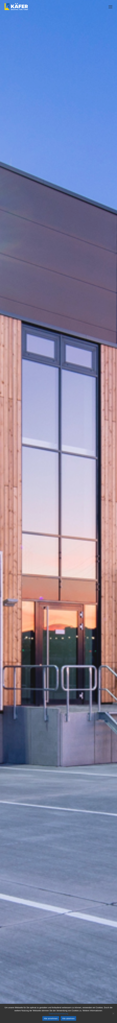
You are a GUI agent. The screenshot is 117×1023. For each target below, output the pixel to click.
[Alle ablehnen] (113, 1013)
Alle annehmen (51, 1018)
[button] (110, 7)
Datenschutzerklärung (58, 1013)
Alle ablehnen (68, 1018)
